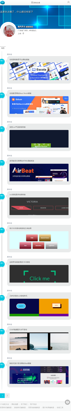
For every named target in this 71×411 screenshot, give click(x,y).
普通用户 (29, 27)
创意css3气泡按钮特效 (18, 127)
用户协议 (33, 404)
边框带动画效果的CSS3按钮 (20, 262)
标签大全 (5, 404)
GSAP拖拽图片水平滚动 (18, 329)
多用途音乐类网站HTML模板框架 (22, 161)
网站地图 (15, 404)
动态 (2, 48)
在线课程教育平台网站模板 (19, 59)
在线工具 (60, 407)
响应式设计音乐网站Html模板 (20, 363)
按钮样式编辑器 (20, 407)
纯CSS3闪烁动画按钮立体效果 (20, 228)
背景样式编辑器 (6, 407)
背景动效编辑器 (34, 407)
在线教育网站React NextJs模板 (20, 93)
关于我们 (24, 404)
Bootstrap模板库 (3, 2)
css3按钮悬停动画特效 (18, 194)
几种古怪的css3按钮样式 (18, 296)
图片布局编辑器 (48, 407)
